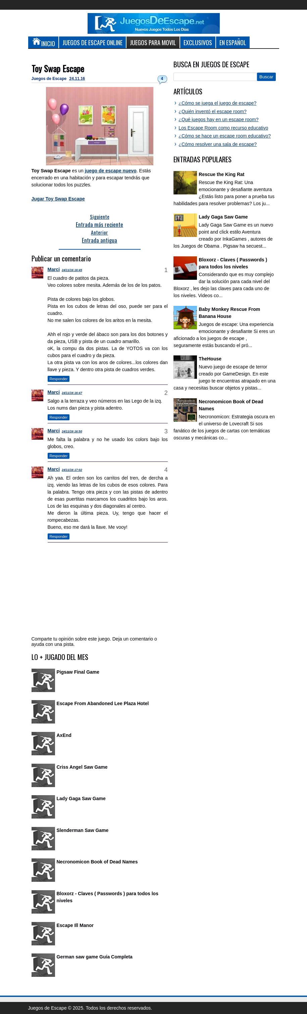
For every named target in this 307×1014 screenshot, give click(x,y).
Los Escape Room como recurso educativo (223, 128)
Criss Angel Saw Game (82, 767)
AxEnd (64, 735)
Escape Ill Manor (75, 925)
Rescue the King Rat (221, 174)
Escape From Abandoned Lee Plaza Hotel (103, 703)
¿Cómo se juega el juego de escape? (217, 103)
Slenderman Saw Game (83, 830)
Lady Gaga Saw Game (81, 798)
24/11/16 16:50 (72, 431)
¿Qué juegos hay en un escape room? (218, 119)
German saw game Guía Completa (95, 956)
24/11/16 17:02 (72, 470)
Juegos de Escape (50, 78)
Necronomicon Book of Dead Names (97, 861)
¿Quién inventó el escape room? (212, 111)
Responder (59, 379)
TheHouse (210, 358)
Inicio (43, 42)
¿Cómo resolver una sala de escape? (217, 144)
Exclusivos (198, 42)
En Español (232, 42)
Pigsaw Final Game (78, 672)
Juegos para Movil (153, 42)
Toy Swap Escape (58, 68)
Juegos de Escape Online (92, 42)
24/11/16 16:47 (72, 393)
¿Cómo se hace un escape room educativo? (224, 136)
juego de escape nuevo (111, 170)
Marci (54, 269)
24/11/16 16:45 (72, 270)
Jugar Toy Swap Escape (58, 198)
